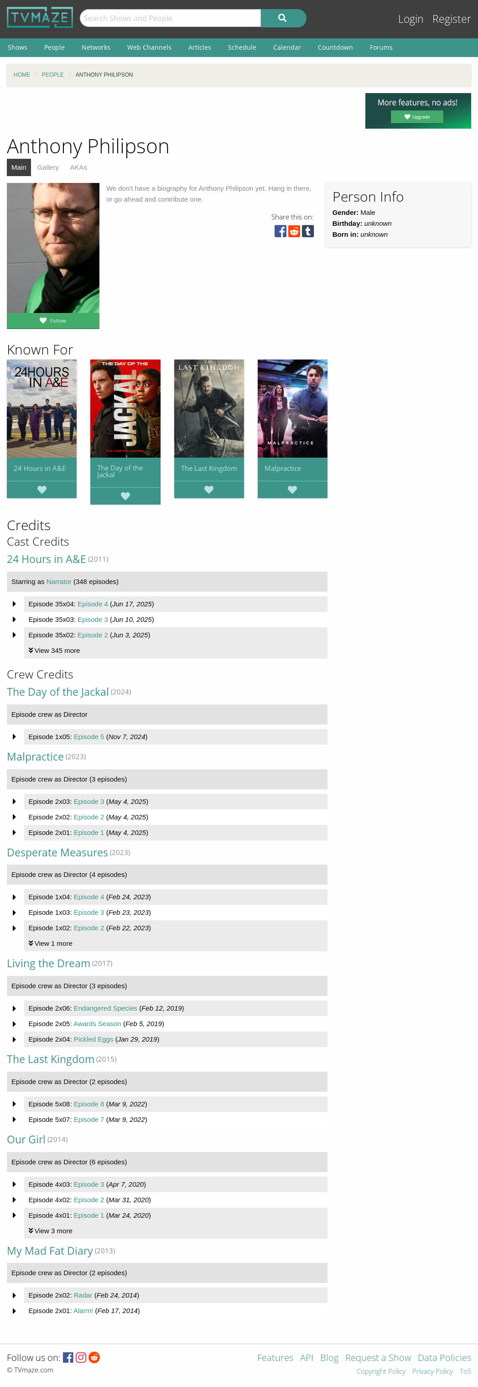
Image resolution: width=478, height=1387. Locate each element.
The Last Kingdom (209, 468)
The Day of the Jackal (120, 471)
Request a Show (378, 1358)
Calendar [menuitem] (287, 47)
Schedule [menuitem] (242, 47)
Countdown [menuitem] (335, 47)
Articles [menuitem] (199, 47)
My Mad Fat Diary (50, 1251)
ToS (465, 1372)
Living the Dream (48, 963)
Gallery (48, 167)
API (306, 1358)
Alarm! (83, 1310)
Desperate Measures (57, 852)
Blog (329, 1358)
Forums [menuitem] (381, 47)
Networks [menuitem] (96, 47)
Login (411, 19)
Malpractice (283, 468)
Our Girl (26, 1139)
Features (275, 1358)
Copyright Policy (381, 1372)
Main (18, 167)
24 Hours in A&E (40, 468)
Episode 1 (89, 832)
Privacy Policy (432, 1372)
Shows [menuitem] (17, 47)
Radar (83, 1295)
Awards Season (97, 1023)
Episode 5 (89, 736)
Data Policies (444, 1358)
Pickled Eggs (94, 1039)
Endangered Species (105, 1008)
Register (451, 19)
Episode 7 (89, 1119)
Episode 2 (93, 635)
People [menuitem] (54, 47)
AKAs (78, 167)
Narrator (59, 581)
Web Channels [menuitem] (149, 47)
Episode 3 (93, 619)
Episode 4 (93, 604)
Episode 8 (89, 1104)
